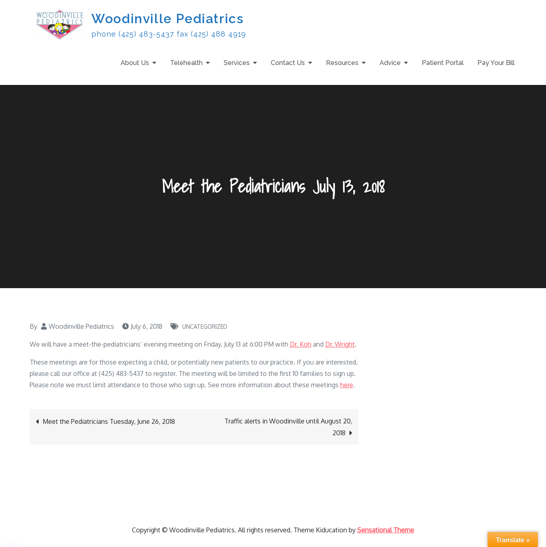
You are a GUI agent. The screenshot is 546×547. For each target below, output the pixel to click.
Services (237, 63)
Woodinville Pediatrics (167, 18)
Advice (390, 63)
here (346, 385)
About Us (135, 63)
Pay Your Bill (496, 63)
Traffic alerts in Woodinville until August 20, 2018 (288, 427)
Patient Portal (443, 63)
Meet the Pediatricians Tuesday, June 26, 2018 (109, 421)
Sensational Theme (385, 530)
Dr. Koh (300, 344)
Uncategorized (204, 326)
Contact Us (288, 63)
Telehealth (186, 63)
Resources (342, 63)
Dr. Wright (340, 344)
